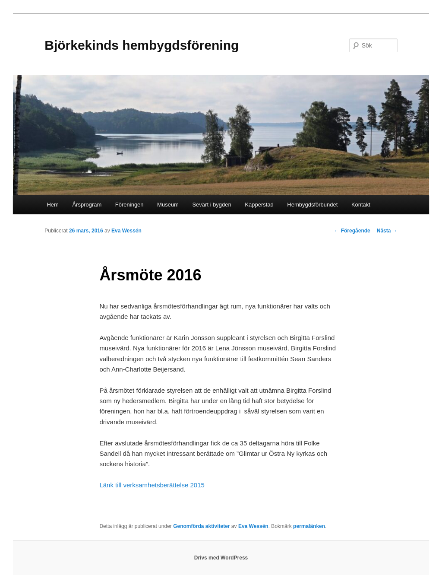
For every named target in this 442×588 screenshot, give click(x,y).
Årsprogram (86, 204)
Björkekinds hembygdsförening (141, 45)
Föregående (352, 231)
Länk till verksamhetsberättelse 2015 (151, 485)
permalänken (309, 526)
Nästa (387, 231)
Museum (168, 204)
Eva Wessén (126, 231)
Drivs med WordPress (221, 558)
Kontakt (360, 204)
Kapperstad (259, 204)
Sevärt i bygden (211, 204)
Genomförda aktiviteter (201, 526)
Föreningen (129, 204)
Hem (52, 204)
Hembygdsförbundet (312, 204)
